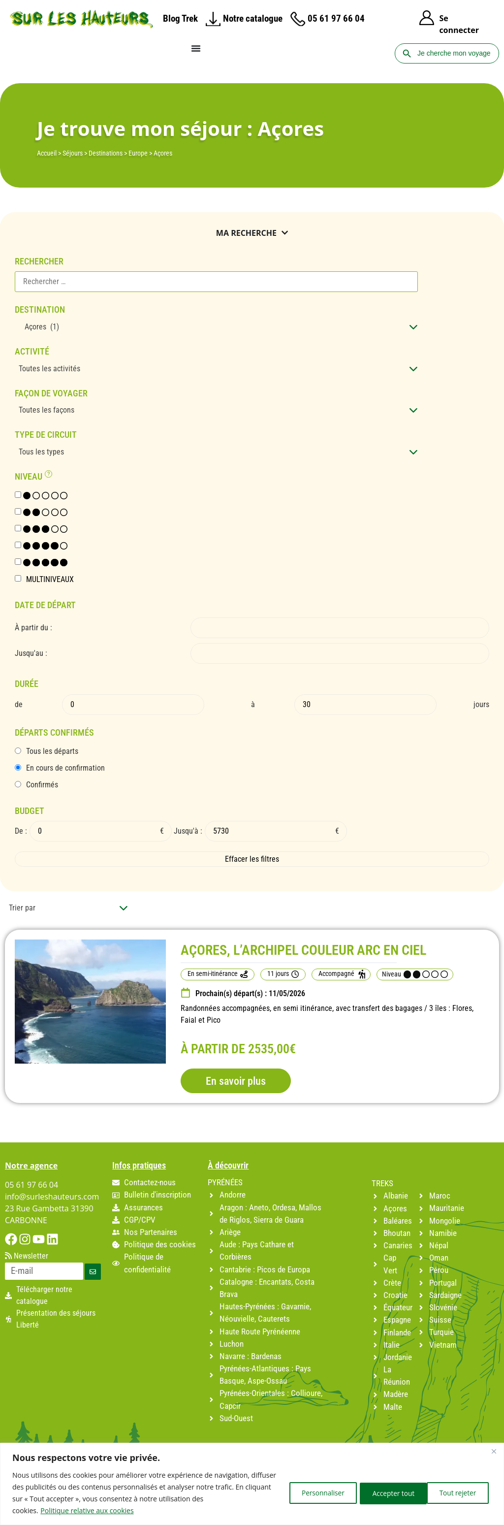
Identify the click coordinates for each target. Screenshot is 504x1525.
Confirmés (42, 785)
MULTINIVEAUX (50, 580)
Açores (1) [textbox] (39, 326)
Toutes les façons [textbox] (46, 410)
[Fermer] (494, 1451)
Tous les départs (52, 751)
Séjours (73, 153)
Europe (138, 153)
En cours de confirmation (65, 768)
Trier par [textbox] (22, 907)
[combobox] (216, 327)
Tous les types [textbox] (41, 451)
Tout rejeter (383, 1492)
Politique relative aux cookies (86, 1510)
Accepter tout (455, 1492)
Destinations (106, 153)
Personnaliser (309, 1492)
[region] (252, 1484)
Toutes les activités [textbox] (49, 368)
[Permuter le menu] (196, 48)
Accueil (47, 153)
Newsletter (26, 1256)
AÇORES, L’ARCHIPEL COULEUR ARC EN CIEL (303, 950)
